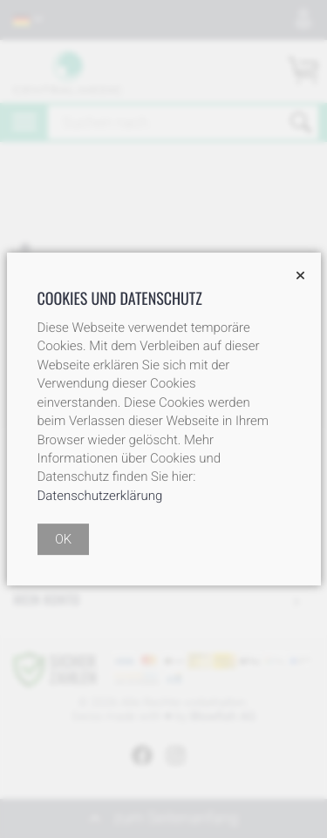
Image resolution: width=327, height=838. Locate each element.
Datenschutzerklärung (100, 495)
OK (63, 539)
